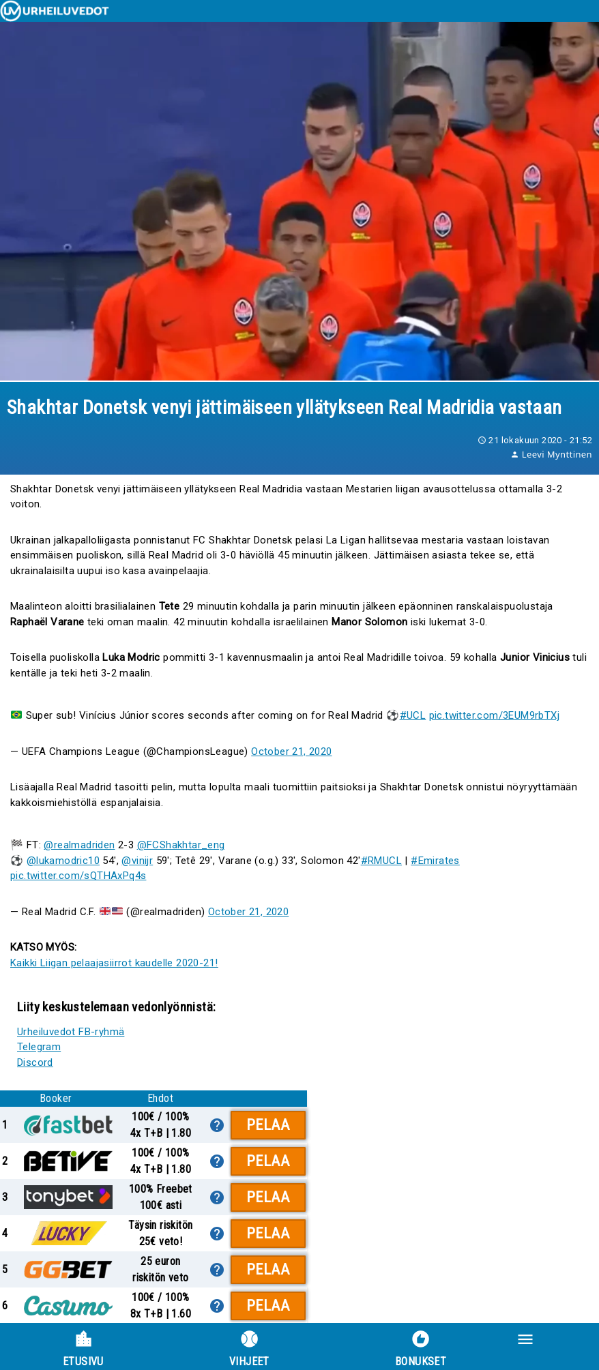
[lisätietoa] (217, 1125)
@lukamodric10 (63, 860)
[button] (554, 1346)
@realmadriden (79, 845)
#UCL (413, 715)
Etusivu (83, 1349)
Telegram (39, 1047)
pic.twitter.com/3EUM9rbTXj (494, 715)
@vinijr (137, 860)
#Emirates (435, 860)
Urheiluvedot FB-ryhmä (70, 1032)
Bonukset (420, 1349)
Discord (35, 1062)
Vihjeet (249, 1349)
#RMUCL (381, 860)
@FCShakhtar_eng (181, 845)
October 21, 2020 (291, 751)
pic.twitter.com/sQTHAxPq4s (78, 875)
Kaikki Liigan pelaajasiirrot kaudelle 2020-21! (114, 963)
